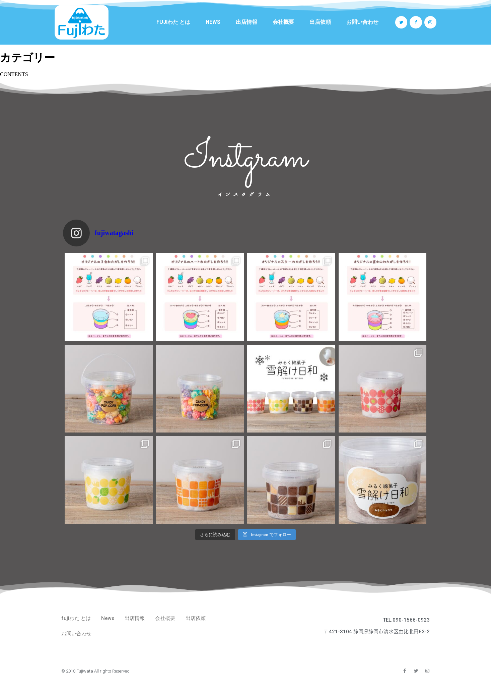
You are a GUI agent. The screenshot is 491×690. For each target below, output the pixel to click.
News (213, 22)
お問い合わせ (362, 22)
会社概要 (283, 22)
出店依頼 (320, 22)
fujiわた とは (173, 22)
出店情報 (246, 22)
